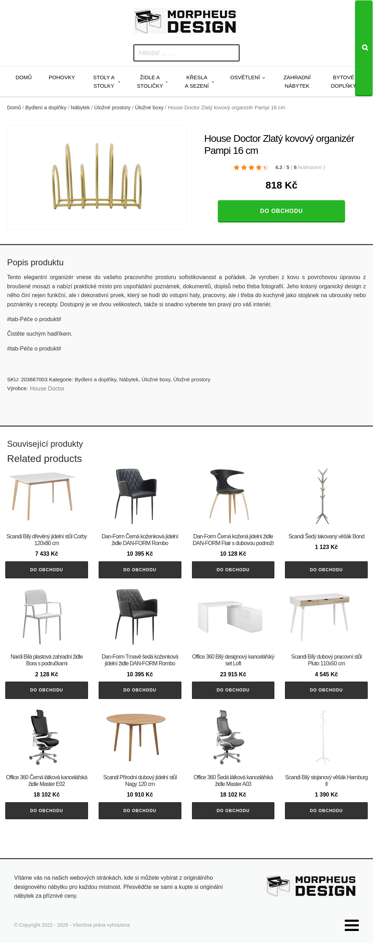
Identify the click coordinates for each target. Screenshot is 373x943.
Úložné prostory (112, 107)
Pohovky (62, 77)
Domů (24, 77)
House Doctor (47, 389)
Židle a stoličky (150, 81)
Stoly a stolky (104, 81)
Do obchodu (281, 211)
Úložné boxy (149, 107)
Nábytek (80, 107)
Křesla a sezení (197, 81)
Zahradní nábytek (297, 81)
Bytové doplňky (343, 81)
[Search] (364, 48)
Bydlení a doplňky (45, 107)
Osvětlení (245, 77)
